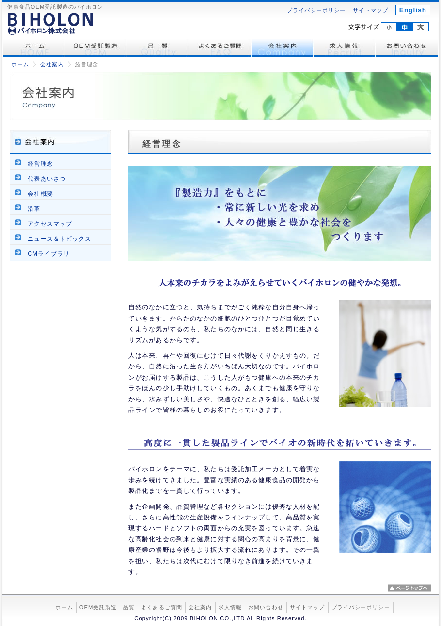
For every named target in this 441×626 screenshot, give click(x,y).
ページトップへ (409, 588)
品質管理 (158, 48)
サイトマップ (370, 10)
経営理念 (40, 163)
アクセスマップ (50, 223)
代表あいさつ (47, 178)
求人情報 (345, 48)
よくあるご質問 (220, 48)
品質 (129, 607)
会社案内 (283, 48)
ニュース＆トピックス (59, 238)
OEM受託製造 (96, 48)
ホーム (34, 48)
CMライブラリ (49, 253)
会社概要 (40, 193)
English (412, 10)
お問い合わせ (407, 48)
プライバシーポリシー (316, 10)
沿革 (34, 208)
